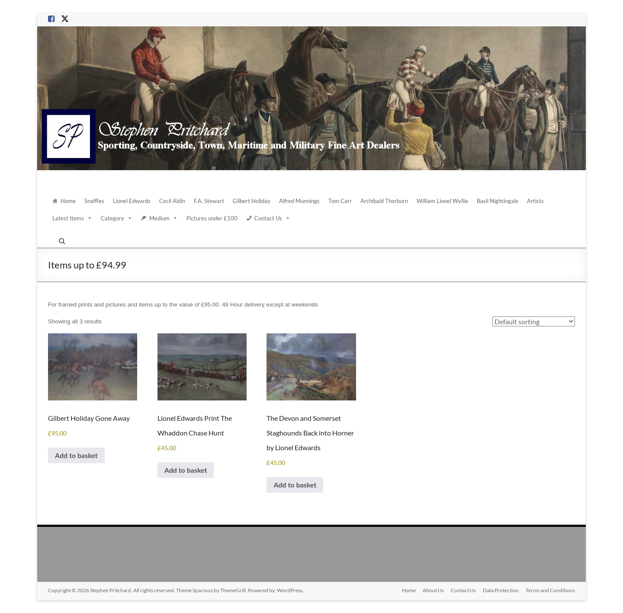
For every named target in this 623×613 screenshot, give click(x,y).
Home (68, 200)
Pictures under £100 (212, 218)
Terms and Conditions (550, 590)
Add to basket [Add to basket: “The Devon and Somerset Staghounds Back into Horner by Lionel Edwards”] (294, 485)
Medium (163, 218)
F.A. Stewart (209, 200)
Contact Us (272, 218)
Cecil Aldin (172, 200)
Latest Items (72, 218)
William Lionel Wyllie (442, 200)
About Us (433, 590)
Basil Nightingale (497, 200)
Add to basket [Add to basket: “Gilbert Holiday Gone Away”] (76, 455)
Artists (535, 200)
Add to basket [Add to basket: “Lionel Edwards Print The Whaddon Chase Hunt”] (185, 470)
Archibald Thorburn (384, 200)
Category (116, 218)
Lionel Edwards (132, 200)
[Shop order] (533, 321)
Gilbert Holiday (251, 200)
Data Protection (501, 590)
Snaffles (94, 200)
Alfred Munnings (299, 200)
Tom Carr (340, 200)
